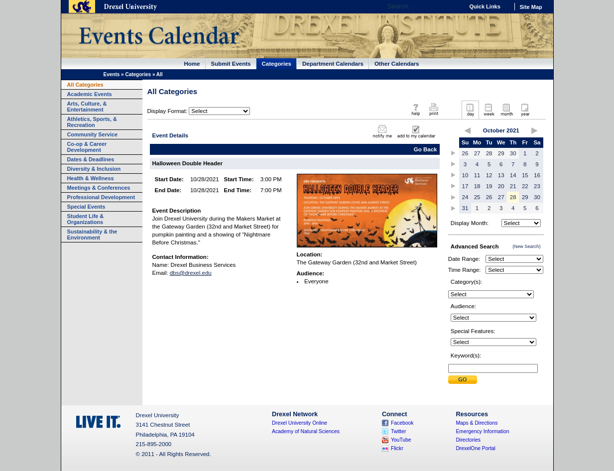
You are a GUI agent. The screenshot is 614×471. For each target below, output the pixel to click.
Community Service (92, 134)
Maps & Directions (476, 423)
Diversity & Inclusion (94, 169)
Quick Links (485, 6)
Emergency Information (482, 431)
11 (477, 175)
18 (477, 186)
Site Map (531, 7)
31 (465, 208)
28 (489, 153)
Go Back (425, 149)
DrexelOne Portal (475, 448)
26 (465, 153)
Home (192, 64)
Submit (462, 379)
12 (489, 175)
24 (465, 197)
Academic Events (89, 94)
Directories (468, 440)
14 (513, 175)
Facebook (402, 423)
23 (537, 186)
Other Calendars (396, 64)
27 (477, 153)
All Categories (85, 85)
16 (537, 175)
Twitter (398, 431)
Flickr (397, 448)
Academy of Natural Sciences (306, 431)
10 (465, 175)
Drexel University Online (299, 423)
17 (465, 186)
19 (489, 186)
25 (477, 197)
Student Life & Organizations (85, 219)
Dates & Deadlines (91, 159)
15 (525, 175)
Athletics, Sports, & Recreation (92, 122)
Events (112, 74)
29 (501, 153)
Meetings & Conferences (98, 188)
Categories (277, 64)
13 (501, 175)
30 (513, 153)
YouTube (401, 440)
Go (454, 6)
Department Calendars (333, 64)
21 (513, 186)
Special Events (86, 207)
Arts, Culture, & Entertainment (87, 107)
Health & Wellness (90, 178)
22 (525, 186)
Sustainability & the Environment (92, 234)
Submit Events (231, 64)
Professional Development (101, 197)
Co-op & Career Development (87, 147)
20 (501, 186)
